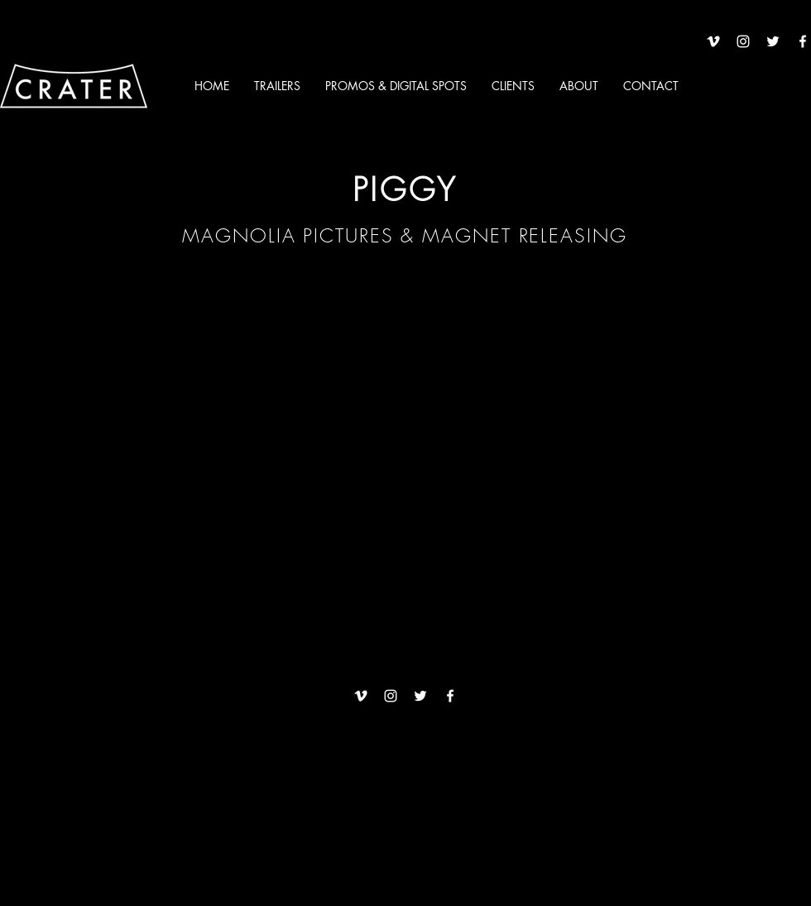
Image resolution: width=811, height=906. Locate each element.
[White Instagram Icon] (743, 41)
